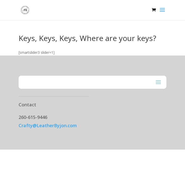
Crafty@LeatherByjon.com (48, 125)
